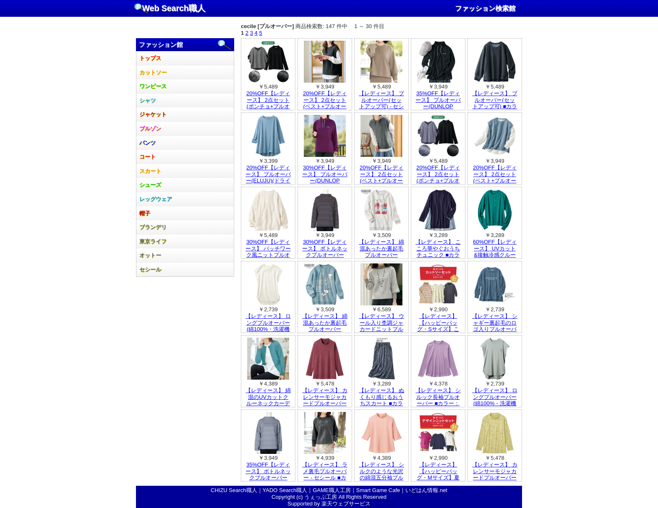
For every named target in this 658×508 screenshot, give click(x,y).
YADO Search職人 (285, 490)
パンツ (147, 143)
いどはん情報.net (426, 490)
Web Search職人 (174, 8)
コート (147, 157)
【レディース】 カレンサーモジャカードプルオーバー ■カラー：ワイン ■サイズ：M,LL (324, 403)
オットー (150, 255)
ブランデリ (153, 227)
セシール (150, 269)
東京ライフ (153, 241)
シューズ (150, 185)
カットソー (153, 72)
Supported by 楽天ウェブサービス (329, 503)
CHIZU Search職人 (234, 490)
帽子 (144, 213)
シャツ (147, 100)
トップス (150, 58)
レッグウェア (155, 199)
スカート (150, 171)
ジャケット (153, 114)
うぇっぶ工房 (320, 497)
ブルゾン (150, 128)
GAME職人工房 (331, 490)
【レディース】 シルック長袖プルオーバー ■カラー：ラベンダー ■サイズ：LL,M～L (438, 403)
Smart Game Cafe (378, 490)
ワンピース (153, 86)
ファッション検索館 (485, 8)
